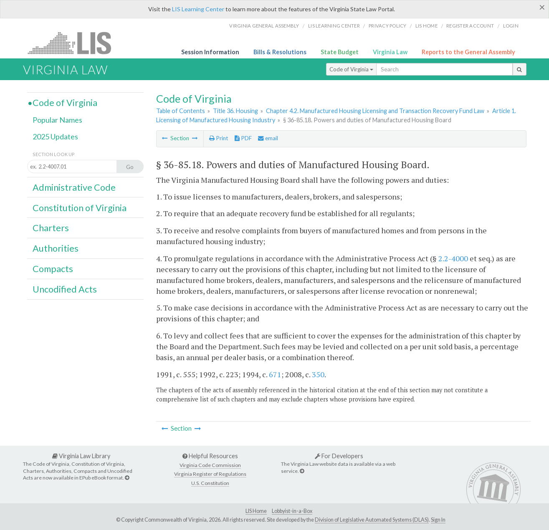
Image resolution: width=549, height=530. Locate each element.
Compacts (53, 268)
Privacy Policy (388, 25)
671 (275, 374)
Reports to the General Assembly (468, 52)
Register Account (470, 25)
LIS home (426, 25)
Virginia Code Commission (210, 465)
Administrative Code (74, 187)
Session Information (210, 52)
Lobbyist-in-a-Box (292, 511)
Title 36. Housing (235, 110)
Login (511, 25)
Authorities (55, 248)
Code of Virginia (351, 69)
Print (218, 138)
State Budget (340, 52)
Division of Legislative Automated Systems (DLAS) (372, 520)
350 (318, 374)
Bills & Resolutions (279, 52)
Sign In (438, 520)
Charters (51, 227)
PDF (243, 138)
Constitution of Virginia (79, 207)
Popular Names (57, 119)
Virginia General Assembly (264, 25)
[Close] (542, 7)
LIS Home (256, 511)
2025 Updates (55, 136)
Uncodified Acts (65, 289)
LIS (74, 42)
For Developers (339, 455)
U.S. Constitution (210, 483)
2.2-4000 (453, 258)
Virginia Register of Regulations (210, 474)
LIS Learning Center (198, 9)
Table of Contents (180, 110)
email (268, 138)
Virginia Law (390, 52)
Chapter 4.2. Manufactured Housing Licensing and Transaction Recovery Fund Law (375, 110)
